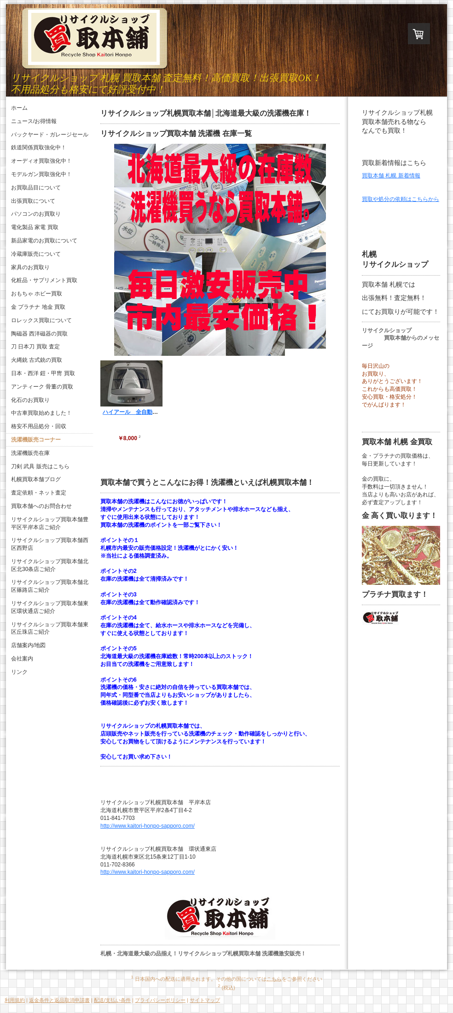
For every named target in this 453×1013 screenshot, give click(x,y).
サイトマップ (205, 1000)
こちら (274, 978)
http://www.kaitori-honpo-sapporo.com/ (147, 826)
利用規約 (15, 1000)
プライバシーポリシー (160, 1000)
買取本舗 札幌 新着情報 (391, 175)
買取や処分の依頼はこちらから (400, 199)
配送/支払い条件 (112, 1000)
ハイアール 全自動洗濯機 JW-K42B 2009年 (162, 412)
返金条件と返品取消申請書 (59, 1000)
